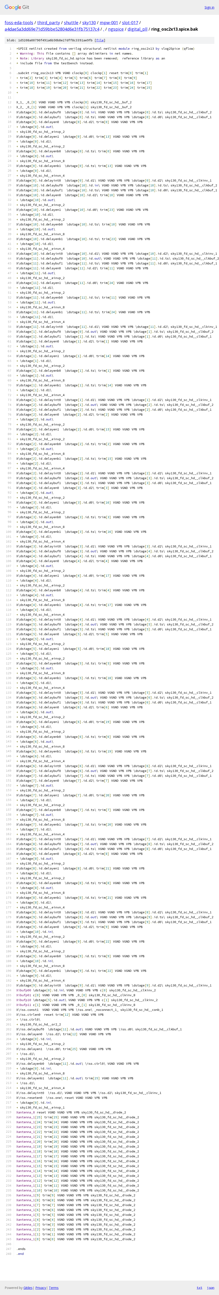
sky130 (89, 22)
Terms (54, 1287)
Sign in (209, 7)
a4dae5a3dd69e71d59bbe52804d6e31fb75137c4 (52, 29)
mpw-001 (109, 22)
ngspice (116, 29)
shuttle (71, 22)
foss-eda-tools (19, 22)
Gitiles (28, 1287)
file (100, 40)
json (210, 1287)
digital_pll (137, 29)
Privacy (40, 1287)
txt (199, 1287)
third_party (48, 22)
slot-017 (130, 22)
